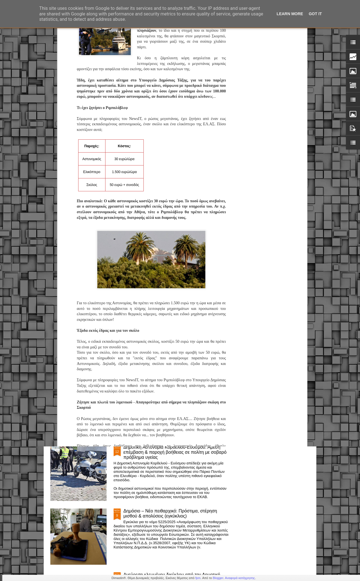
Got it (315, 14)
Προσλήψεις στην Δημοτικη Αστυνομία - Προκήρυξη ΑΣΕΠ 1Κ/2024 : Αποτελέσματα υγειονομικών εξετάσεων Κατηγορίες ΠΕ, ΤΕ (174, 260)
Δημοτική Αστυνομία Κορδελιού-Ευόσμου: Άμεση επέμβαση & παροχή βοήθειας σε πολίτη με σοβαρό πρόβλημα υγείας (175, 452)
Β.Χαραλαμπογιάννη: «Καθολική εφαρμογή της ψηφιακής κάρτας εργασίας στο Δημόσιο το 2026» (172, 322)
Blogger (218, 578)
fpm (197, 578)
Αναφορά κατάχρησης (240, 578)
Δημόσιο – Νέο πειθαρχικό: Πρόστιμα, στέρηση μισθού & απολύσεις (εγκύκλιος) (170, 513)
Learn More (290, 14)
